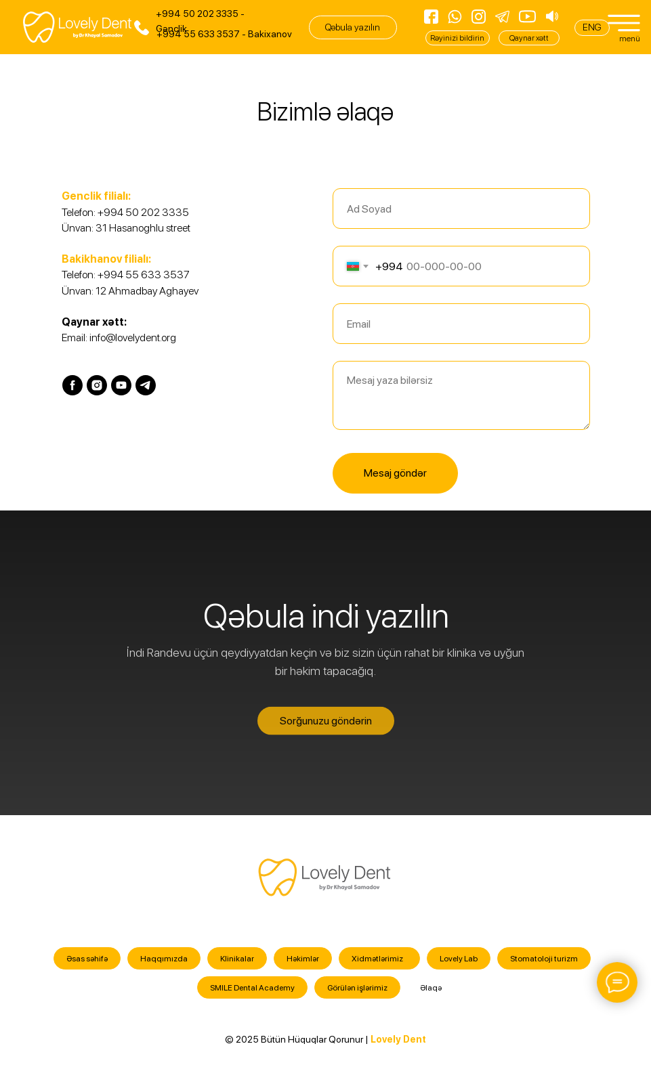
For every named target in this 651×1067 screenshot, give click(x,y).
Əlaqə (431, 988)
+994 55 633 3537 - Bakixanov (224, 33)
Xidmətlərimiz (377, 958)
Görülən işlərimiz (357, 988)
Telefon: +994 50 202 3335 (125, 212)
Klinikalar (237, 958)
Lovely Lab (459, 958)
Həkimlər (303, 958)
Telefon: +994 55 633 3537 (126, 274)
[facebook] (72, 385)
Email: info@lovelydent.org (119, 337)
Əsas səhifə (87, 958)
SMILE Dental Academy (252, 988)
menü (629, 38)
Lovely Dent (398, 1039)
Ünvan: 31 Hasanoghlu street (126, 227)
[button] (353, 27)
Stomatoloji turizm (544, 958)
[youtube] (121, 385)
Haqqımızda (164, 958)
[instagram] (97, 385)
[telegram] (145, 385)
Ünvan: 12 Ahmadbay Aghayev (130, 290)
